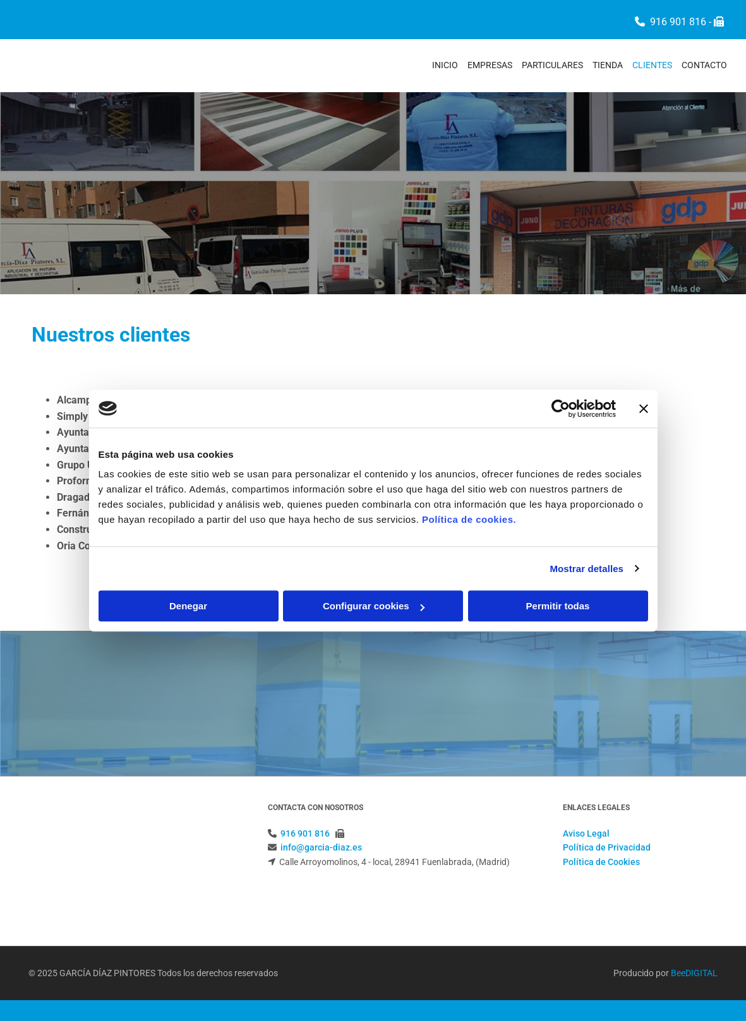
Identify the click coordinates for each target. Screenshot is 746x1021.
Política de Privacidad (607, 847)
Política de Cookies (601, 862)
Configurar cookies (373, 605)
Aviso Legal (586, 833)
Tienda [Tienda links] (608, 65)
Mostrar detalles (586, 568)
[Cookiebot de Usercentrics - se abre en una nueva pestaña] (560, 408)
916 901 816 (678, 22)
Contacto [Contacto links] (704, 65)
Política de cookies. (469, 519)
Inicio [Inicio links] (445, 65)
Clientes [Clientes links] (652, 65)
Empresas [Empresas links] (489, 65)
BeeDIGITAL (694, 927)
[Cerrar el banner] (643, 408)
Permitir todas (558, 605)
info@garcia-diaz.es (321, 847)
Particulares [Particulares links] (552, 65)
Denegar (188, 605)
